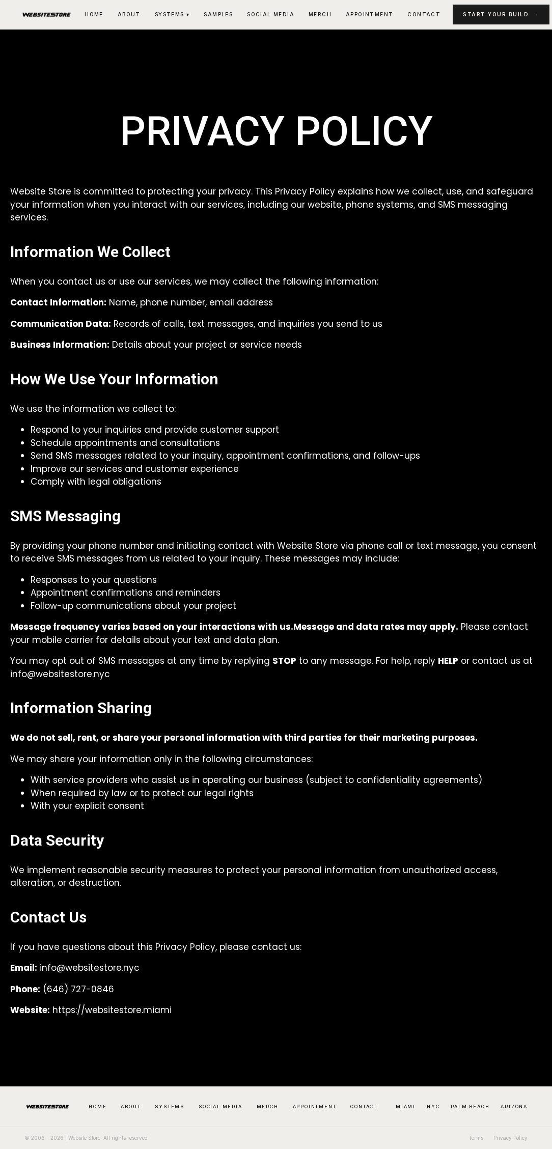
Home (94, 14)
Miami (406, 1106)
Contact (423, 14)
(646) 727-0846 (78, 989)
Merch (320, 14)
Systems (169, 1106)
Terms (475, 1138)
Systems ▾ (172, 14)
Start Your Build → (501, 14)
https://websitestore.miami (112, 1010)
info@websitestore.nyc (90, 968)
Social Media (270, 14)
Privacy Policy (510, 1138)
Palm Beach (470, 1106)
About (129, 14)
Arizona (514, 1106)
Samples (218, 14)
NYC (433, 1106)
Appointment (369, 14)
